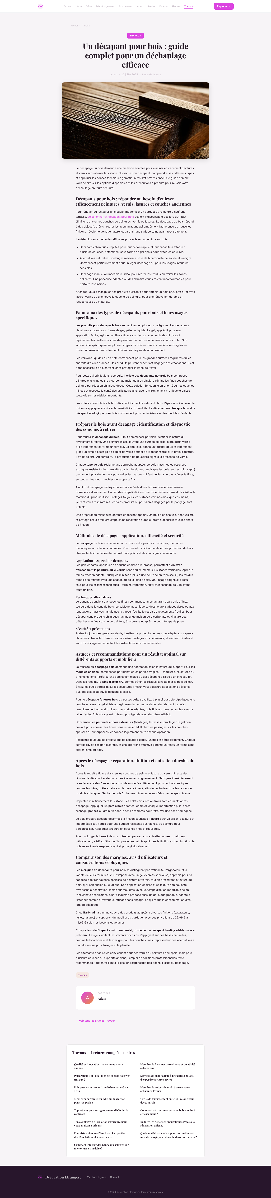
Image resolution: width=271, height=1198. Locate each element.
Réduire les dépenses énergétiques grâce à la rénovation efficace (167, 1123)
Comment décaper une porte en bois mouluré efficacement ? (167, 1112)
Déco (89, 6)
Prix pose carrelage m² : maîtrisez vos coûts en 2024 (102, 1089)
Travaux (188, 6)
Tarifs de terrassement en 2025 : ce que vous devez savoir (167, 1100)
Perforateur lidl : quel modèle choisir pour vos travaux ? (102, 1077)
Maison (163, 6)
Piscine (176, 6)
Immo (140, 6)
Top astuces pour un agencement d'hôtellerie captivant (101, 1112)
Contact (114, 1177)
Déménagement (105, 6)
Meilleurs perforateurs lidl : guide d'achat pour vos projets (99, 1100)
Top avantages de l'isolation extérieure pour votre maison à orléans (100, 1123)
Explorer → (223, 6)
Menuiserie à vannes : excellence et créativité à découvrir (167, 1066)
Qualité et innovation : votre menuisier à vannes (98, 1066)
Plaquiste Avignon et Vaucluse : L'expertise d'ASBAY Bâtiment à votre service (99, 1135)
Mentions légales (96, 1177)
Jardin (151, 6)
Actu (79, 6)
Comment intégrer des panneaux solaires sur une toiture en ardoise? (101, 1146)
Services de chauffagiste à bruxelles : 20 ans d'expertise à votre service (167, 1077)
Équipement (125, 6)
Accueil (68, 6)
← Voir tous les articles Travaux (95, 1020)
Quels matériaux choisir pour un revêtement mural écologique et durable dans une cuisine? (168, 1135)
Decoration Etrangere (59, 1177)
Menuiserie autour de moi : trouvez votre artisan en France (165, 1089)
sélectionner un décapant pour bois (111, 216)
